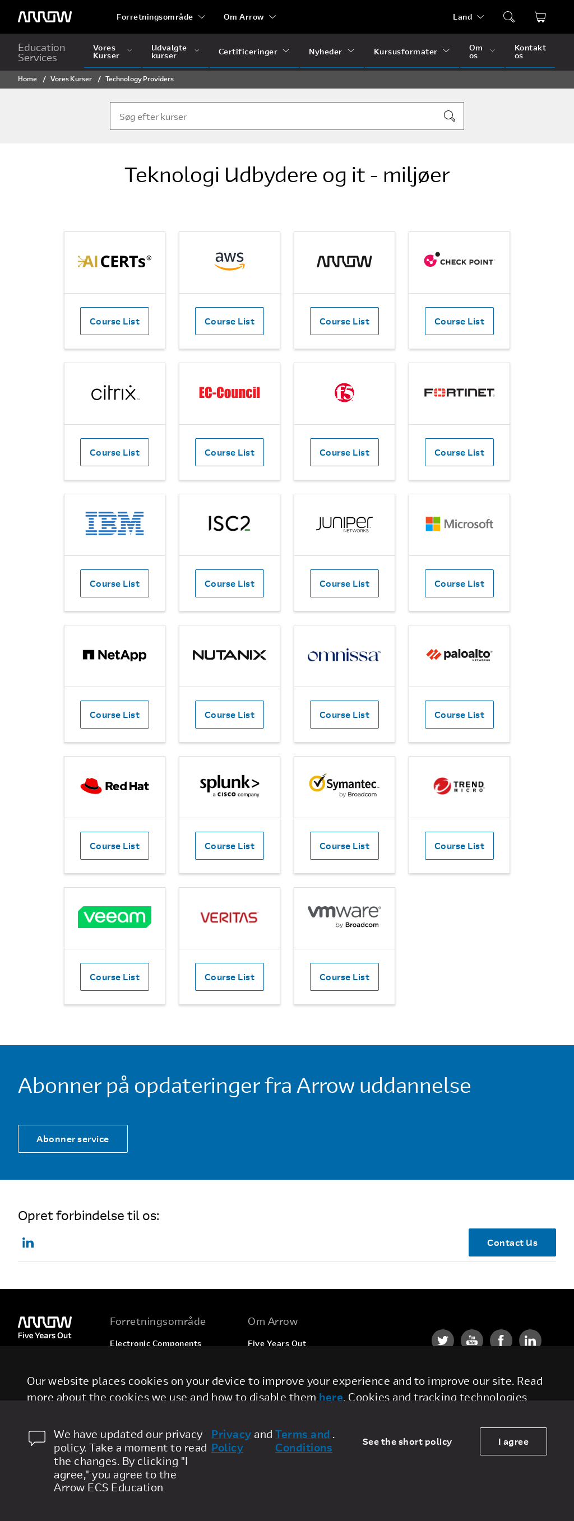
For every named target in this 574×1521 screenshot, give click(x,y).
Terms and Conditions (303, 1440)
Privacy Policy (231, 1440)
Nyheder (325, 51)
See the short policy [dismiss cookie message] (407, 1441)
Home (27, 78)
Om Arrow (244, 16)
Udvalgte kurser (169, 51)
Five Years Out (277, 1343)
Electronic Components (156, 1343)
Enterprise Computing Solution (171, 1364)
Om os (476, 51)
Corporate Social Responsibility (310, 1385)
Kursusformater (406, 51)
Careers (263, 1364)
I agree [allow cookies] (513, 1441)
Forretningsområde (155, 16)
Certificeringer (248, 51)
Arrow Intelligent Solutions (163, 1385)
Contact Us (512, 1242)
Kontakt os (531, 51)
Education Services (42, 52)
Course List (115, 321)
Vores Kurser (106, 51)
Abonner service (72, 1138)
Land (462, 16)
